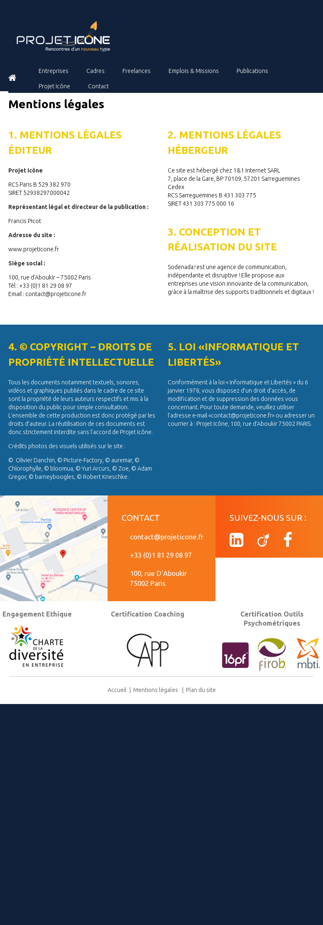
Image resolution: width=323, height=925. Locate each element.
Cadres (95, 71)
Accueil (118, 690)
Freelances (136, 71)
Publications (252, 71)
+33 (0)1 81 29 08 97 (161, 555)
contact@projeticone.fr (166, 537)
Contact (98, 86)
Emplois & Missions (194, 71)
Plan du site (200, 690)
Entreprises (54, 71)
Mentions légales (156, 690)
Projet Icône (54, 86)
